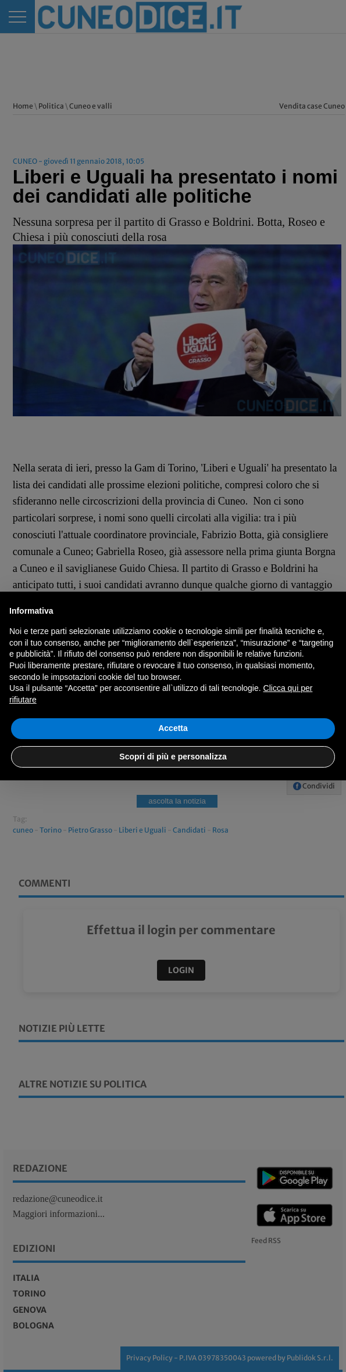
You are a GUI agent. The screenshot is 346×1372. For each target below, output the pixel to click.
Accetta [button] (173, 728)
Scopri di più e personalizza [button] (172, 756)
